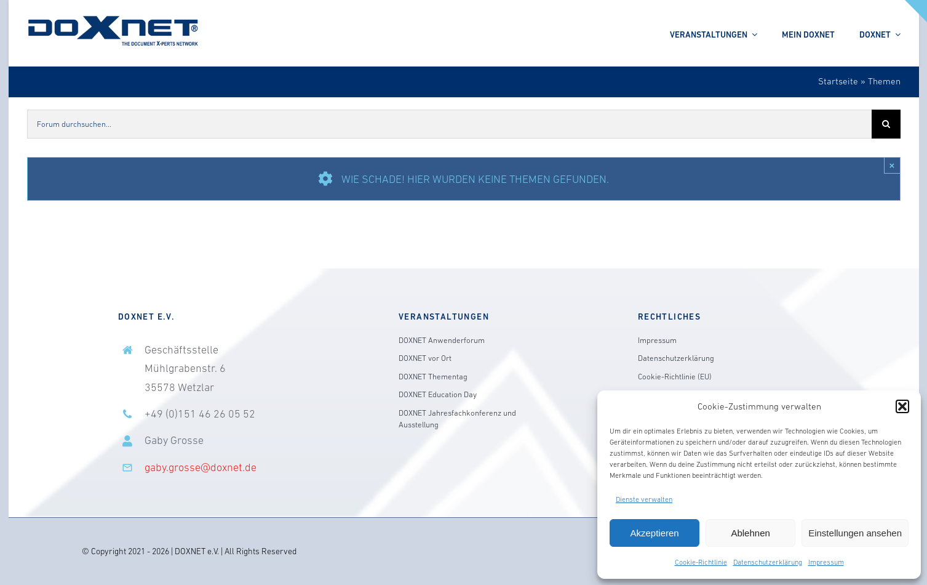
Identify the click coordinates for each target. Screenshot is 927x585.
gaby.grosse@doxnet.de (201, 467)
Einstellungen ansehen (855, 533)
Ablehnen (750, 533)
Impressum (826, 562)
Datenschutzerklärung (767, 562)
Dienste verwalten (644, 499)
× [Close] (892, 165)
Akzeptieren (654, 533)
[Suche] (886, 124)
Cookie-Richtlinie (701, 562)
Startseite (838, 81)
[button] (902, 406)
